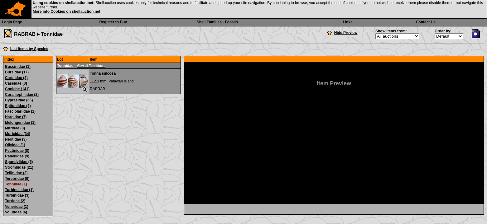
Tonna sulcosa (103, 73)
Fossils (231, 22)
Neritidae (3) (16, 139)
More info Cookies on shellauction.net (66, 11)
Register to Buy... (114, 22)
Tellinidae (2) (16, 173)
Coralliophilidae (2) (22, 94)
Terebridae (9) (17, 178)
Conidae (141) (17, 89)
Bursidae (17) (17, 72)
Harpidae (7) (16, 117)
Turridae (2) (15, 201)
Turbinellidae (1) (19, 190)
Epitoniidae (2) (18, 106)
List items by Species (29, 49)
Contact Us (426, 22)
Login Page (12, 22)
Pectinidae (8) (17, 150)
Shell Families (209, 22)
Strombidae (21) (19, 167)
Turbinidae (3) (17, 195)
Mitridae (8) (15, 128)
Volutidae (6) (16, 212)
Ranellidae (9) (17, 156)
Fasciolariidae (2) (20, 111)
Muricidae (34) (17, 134)
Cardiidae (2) (16, 78)
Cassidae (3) (16, 83)
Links (347, 22)
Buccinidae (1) (18, 66)
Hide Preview (346, 32)
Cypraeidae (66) (19, 100)
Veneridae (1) (16, 206)
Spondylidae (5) (19, 162)
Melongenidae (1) (20, 122)
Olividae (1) (15, 145)
